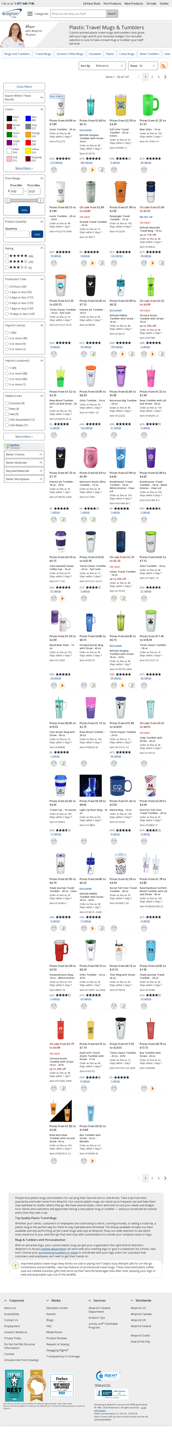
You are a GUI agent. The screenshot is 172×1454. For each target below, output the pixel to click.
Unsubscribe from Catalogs (22, 1360)
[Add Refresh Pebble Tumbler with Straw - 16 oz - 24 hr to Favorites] (84, 928)
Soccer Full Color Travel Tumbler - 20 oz (123, 889)
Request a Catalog (57, 1344)
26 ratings (116, 756)
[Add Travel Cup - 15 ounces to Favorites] (54, 841)
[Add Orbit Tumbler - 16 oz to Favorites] (144, 598)
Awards (51, 1314)
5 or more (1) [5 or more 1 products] (17, 349)
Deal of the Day (140, 1341)
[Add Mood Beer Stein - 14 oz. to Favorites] (54, 685)
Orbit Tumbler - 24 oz (92, 400)
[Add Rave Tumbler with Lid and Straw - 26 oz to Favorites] (144, 435)
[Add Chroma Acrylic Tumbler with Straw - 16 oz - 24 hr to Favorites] (54, 1088)
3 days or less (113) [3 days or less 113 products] (21, 297)
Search (112, 13)
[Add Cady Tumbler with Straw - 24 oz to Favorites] (144, 763)
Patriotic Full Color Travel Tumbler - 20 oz (153, 811)
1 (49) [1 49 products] (12, 368)
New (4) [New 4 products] (14, 408)
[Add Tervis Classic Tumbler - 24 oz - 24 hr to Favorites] (114, 1088)
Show (133, 66)
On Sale (151, 3)
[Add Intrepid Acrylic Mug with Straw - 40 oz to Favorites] (84, 685)
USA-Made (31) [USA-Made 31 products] (18, 425)
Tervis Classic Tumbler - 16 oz (153, 646)
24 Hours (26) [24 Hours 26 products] (17, 286)
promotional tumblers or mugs (58, 1252)
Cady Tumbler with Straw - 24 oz (151, 739)
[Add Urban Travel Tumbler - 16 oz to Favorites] (114, 598)
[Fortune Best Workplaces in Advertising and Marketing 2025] (14, 1386)
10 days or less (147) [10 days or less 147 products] (22, 314)
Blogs (50, 1320)
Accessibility (11, 1314)
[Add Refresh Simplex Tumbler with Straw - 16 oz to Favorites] (84, 170)
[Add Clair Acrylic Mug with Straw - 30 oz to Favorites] (54, 763)
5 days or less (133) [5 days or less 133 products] (21, 303)
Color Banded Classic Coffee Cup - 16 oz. (62, 567)
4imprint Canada (141, 1314)
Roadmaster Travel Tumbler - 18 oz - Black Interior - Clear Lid (153, 485)
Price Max (33, 185)
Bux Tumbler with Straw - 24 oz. (150, 1054)
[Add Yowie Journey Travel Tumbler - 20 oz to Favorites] (144, 1006)
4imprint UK (138, 1320)
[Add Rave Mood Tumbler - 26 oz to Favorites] (84, 763)
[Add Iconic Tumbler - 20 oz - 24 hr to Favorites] (54, 263)
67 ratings (56, 591)
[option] (15, 118)
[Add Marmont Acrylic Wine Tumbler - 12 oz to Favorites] (84, 520)
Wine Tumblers (149, 54)
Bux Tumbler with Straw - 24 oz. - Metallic (90, 1138)
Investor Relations (16, 1332)
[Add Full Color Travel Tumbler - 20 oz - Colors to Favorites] (114, 170)
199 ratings (117, 347)
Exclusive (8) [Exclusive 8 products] (17, 403)
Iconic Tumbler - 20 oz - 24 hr (63, 218)
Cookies (9, 1354)
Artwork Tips (97, 1318)
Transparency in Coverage (63, 1356)
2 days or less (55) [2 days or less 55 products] (20, 292)
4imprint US (138, 1308)
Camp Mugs (127, 54)
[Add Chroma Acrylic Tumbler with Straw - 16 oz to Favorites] (144, 354)
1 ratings (55, 512)
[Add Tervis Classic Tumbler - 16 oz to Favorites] (144, 685)
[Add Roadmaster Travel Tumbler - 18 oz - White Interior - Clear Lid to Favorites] (114, 520)
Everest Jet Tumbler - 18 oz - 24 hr (62, 483)
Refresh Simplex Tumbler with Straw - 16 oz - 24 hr (122, 654)
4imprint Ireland (141, 1326)
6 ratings (116, 162)
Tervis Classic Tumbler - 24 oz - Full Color (93, 567)
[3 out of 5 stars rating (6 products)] (23, 267)
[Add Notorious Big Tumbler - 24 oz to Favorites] (114, 435)
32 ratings (86, 999)
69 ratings (146, 162)
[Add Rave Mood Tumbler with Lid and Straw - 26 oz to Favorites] (54, 435)
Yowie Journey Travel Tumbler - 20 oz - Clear (63, 889)
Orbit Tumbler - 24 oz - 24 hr (93, 976)
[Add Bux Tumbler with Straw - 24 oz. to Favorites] (144, 1088)
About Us (10, 1308)
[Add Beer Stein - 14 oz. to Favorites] (144, 170)
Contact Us (11, 1320)
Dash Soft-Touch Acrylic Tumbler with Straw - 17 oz (92, 1056)
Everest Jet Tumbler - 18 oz (92, 311)
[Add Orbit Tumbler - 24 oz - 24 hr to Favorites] (84, 1006)
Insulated (95, 54)
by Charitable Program (103, 1325)
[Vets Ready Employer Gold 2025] (36, 1386)
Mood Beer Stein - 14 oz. (62, 646)
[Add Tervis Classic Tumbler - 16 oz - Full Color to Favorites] (54, 354)
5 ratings (146, 347)
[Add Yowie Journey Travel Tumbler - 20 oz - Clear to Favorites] (54, 928)
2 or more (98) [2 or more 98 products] (18, 373)
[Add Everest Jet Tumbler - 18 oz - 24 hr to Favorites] (54, 520)
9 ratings (116, 834)
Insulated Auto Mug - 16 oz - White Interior (62, 976)
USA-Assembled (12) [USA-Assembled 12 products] (22, 419)
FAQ (48, 1326)
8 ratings (55, 347)
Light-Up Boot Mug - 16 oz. (93, 811)
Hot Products (112, 3)
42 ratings (86, 347)
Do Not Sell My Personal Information (19, 1346)
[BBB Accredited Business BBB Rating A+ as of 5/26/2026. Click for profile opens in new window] (112, 1394)
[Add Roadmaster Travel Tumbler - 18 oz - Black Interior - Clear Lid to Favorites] (144, 520)
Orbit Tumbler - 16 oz (152, 566)
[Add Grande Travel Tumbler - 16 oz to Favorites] (84, 263)
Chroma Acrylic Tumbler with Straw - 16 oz (152, 318)
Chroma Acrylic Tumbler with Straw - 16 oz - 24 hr (62, 1061)
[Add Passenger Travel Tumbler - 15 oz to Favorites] (114, 263)
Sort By (85, 66)
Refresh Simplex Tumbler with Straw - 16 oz (92, 138)
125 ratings (117, 256)
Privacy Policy (13, 1338)
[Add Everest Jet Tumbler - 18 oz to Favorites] (84, 354)
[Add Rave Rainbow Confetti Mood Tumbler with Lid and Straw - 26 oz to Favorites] (144, 928)
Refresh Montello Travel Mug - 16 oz (151, 229)
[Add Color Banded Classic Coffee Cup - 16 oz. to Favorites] (54, 598)
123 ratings (86, 428)
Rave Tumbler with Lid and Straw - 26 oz (153, 402)
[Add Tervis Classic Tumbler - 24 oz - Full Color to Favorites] (84, 598)
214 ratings (56, 162)
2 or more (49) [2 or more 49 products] (18, 338)
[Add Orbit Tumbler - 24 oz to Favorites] (84, 435)
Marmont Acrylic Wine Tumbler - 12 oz (92, 483)
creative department (53, 1249)
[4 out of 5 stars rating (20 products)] (23, 262)
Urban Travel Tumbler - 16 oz (123, 573)
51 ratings (146, 591)
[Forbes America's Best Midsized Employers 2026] (62, 1386)
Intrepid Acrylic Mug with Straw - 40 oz (91, 646)
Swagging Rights (57, 1350)
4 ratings (85, 256)
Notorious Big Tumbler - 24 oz (123, 402)
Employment (12, 1326)
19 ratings (56, 256)
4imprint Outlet (140, 1335)
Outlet (165, 3)
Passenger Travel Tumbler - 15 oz (120, 218)
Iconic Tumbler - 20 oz (63, 129)
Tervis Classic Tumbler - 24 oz (123, 733)
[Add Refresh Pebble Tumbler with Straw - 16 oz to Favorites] (114, 354)
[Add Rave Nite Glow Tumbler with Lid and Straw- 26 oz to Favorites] (54, 1161)
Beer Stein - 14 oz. (150, 129)
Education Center (57, 1308)
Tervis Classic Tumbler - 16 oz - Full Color (63, 311)
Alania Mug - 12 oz (121, 809)
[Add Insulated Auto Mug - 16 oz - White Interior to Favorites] (54, 1006)
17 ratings (56, 834)
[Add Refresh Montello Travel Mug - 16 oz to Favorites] (144, 263)
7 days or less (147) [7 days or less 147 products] (21, 308)
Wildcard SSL (103, 1386)
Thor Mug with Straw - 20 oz (123, 976)
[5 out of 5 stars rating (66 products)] (23, 256)
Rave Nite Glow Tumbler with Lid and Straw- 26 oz (62, 1138)
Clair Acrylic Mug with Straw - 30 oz (62, 733)
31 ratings (116, 428)
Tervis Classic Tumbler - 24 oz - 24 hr (123, 1054)
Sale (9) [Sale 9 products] (13, 414)
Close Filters (24, 86)
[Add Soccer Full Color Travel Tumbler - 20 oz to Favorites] (114, 928)
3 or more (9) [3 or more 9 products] (17, 343)
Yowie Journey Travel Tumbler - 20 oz (152, 976)
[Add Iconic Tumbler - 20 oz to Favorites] (54, 170)
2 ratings (146, 512)
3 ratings (146, 428)
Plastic (110, 54)
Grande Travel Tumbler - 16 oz (93, 223)
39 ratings (116, 678)
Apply (24, 210)
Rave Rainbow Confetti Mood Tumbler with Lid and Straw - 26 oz (153, 891)
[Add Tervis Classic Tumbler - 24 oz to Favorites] (114, 763)
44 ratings (146, 256)
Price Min (16, 185)
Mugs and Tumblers (17, 54)
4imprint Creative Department (99, 1310)
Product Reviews (56, 1338)
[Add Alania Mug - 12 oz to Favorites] (114, 841)
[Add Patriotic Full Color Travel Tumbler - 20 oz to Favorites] (144, 841)
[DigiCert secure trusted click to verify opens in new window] (108, 1377)
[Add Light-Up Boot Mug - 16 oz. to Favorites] (84, 841)
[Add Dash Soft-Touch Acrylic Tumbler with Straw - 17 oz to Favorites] (84, 1088)
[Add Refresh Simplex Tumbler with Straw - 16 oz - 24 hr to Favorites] (114, 685)
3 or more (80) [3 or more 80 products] (18, 379)
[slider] (8, 200)
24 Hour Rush (91, 3)
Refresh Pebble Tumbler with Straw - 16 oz (122, 318)
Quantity (11, 228)
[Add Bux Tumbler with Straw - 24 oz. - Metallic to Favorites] (84, 1161)
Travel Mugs (43, 54)
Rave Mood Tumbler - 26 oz (92, 733)
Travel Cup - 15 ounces (63, 809)
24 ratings (56, 678)
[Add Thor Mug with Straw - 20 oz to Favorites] (114, 1006)
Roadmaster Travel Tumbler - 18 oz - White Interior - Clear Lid (122, 486)
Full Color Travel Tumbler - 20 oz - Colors (120, 132)
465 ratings (86, 162)
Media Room (54, 1332)
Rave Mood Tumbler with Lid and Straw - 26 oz (63, 403)
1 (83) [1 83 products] (12, 332)
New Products (134, 3)
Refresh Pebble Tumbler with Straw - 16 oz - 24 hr (92, 897)
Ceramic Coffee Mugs (70, 54)
